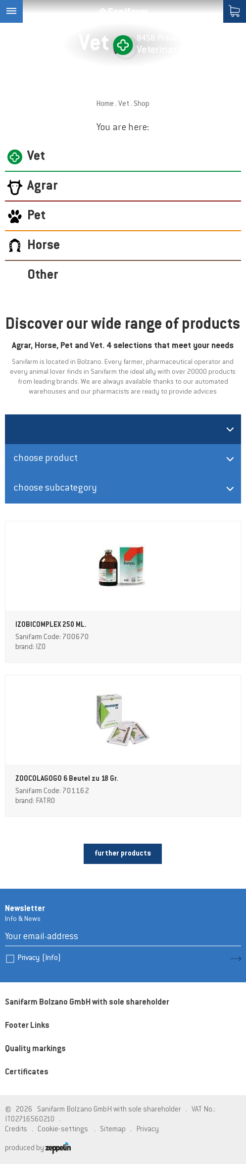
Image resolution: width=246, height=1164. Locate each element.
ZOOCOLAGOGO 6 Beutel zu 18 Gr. (66, 779)
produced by (38, 1148)
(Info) (51, 958)
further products (123, 854)
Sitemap (113, 1129)
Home (105, 104)
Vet (123, 104)
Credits (16, 1129)
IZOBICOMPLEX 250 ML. (51, 625)
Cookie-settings (63, 1129)
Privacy (39, 958)
